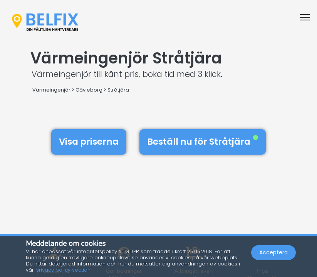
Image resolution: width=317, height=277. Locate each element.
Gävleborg (88, 90)
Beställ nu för (202, 141)
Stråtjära (118, 90)
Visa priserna (89, 141)
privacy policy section (63, 270)
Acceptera (273, 252)
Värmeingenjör (51, 90)
